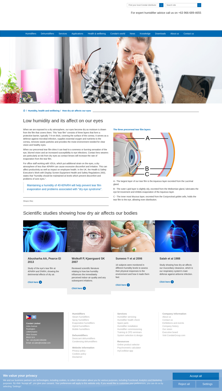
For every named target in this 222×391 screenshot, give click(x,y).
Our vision (167, 317)
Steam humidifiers (81, 305)
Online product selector (128, 332)
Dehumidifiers (47, 22)
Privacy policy (79, 339)
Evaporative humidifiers (83, 311)
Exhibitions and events (173, 311)
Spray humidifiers (80, 308)
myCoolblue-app (125, 339)
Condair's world (117, 22)
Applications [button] (77, 22)
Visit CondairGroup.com (173, 323)
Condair (41, 6)
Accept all (196, 376)
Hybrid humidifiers (81, 314)
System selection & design (130, 323)
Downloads (160, 22)
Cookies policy (79, 342)
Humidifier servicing (126, 305)
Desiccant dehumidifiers (83, 326)
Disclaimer (77, 345)
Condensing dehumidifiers (84, 329)
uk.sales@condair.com (41, 331)
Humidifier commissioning (129, 317)
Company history (170, 314)
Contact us (189, 22)
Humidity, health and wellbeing (44, 99)
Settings (207, 384)
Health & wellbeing (97, 22)
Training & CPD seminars (129, 320)
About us (174, 22)
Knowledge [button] (145, 22)
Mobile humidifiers (81, 317)
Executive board (170, 320)
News (132, 22)
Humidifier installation (127, 314)
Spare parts (122, 311)
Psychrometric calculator (129, 336)
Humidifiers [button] (30, 22)
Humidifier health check (128, 308)
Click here (35, 270)
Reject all (184, 384)
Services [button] (63, 22)
